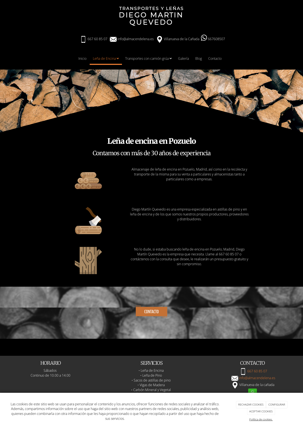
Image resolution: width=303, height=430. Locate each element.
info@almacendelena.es (135, 39)
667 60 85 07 (97, 39)
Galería (183, 58)
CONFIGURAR (276, 404)
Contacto (215, 58)
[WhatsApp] (252, 392)
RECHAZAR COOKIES (250, 404)
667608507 (213, 39)
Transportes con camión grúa (148, 58)
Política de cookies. (261, 419)
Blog (198, 58)
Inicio (82, 58)
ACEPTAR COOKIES (261, 411)
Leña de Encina (106, 58)
